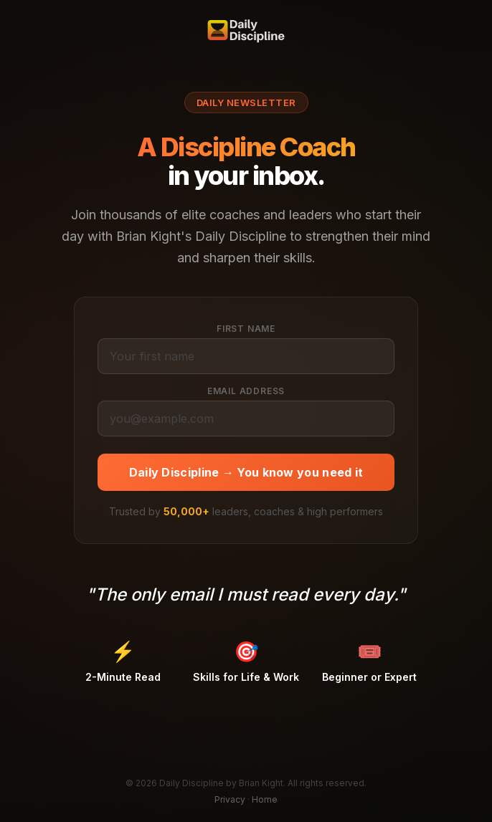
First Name (246, 328)
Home (265, 799)
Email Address (246, 391)
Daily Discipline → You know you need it (246, 472)
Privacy (229, 799)
